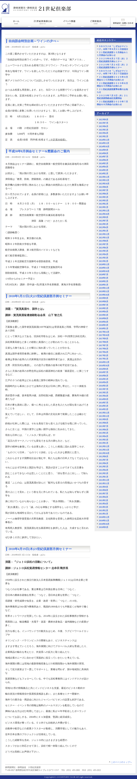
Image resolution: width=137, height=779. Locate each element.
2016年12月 (104, 362)
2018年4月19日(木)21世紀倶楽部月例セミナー (40, 549)
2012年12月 (104, 446)
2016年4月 (103, 382)
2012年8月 (103, 456)
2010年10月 (104, 524)
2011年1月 (103, 514)
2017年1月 (103, 359)
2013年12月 (104, 413)
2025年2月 (103, 136)
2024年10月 (104, 146)
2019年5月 (103, 308)
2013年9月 (103, 419)
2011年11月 (104, 483)
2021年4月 (103, 254)
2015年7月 (103, 389)
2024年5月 (103, 163)
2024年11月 (104, 143)
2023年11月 (104, 180)
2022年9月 (103, 217)
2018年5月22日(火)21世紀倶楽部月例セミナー (40, 296)
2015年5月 (103, 392)
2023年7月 (103, 190)
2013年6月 (103, 429)
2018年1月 (103, 328)
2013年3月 (103, 440)
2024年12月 (104, 140)
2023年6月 (103, 193)
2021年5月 (103, 251)
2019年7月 (103, 305)
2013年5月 (103, 433)
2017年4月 (103, 352)
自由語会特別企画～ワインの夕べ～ (33, 41)
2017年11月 (104, 332)
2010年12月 (104, 517)
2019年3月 (103, 315)
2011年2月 (103, 510)
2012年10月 (104, 453)
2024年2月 (103, 173)
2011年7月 (103, 493)
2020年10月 (104, 271)
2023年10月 (104, 183)
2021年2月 (103, 261)
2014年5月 (103, 406)
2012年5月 (103, 466)
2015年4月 (103, 396)
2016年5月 (103, 379)
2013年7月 (103, 426)
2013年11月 (104, 416)
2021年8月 (103, 241)
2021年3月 (103, 258)
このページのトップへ (121, 762)
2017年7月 (103, 345)
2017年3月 (103, 355)
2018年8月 (103, 318)
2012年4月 (103, 470)
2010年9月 (103, 527)
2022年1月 (103, 231)
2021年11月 (104, 237)
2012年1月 (103, 477)
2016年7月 (103, 372)
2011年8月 (103, 490)
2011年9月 (103, 487)
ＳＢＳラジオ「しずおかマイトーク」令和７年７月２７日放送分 (112, 72)
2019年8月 (103, 301)
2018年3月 (103, 325)
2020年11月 (104, 268)
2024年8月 (103, 153)
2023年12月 (104, 177)
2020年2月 (103, 281)
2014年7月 (103, 402)
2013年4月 (103, 436)
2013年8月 (103, 423)
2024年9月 (103, 150)
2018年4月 (103, 322)
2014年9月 (103, 399)
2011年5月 (103, 500)
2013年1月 (103, 443)
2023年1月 (103, 207)
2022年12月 (104, 210)
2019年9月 (103, 298)
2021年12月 (104, 234)
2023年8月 (103, 187)
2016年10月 (104, 365)
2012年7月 (103, 460)
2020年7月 (103, 274)
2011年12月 (104, 480)
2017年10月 (104, 335)
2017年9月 (103, 338)
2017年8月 (103, 342)
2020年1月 (103, 285)
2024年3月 (103, 170)
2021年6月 (103, 247)
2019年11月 (104, 291)
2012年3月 (103, 473)
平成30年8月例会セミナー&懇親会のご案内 (39, 151)
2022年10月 (104, 214)
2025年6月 (103, 126)
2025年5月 (103, 130)
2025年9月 (103, 119)
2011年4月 (103, 503)
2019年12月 (104, 288)
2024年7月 (103, 156)
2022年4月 (103, 227)
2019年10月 (104, 295)
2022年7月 (103, 220)
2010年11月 (104, 520)
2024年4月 (103, 166)
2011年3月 (103, 507)
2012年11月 (104, 450)
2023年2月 (103, 204)
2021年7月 (103, 244)
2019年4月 (103, 311)
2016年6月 (103, 375)
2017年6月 (103, 348)
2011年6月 (103, 497)
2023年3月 (103, 200)
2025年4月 (103, 133)
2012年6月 (103, 463)
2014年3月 (103, 409)
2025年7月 (103, 123)
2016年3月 (103, 386)
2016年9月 (103, 369)
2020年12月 (104, 264)
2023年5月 (103, 197)
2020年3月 (103, 278)
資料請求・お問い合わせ (123, 22)
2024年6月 (103, 160)
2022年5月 (103, 224)
